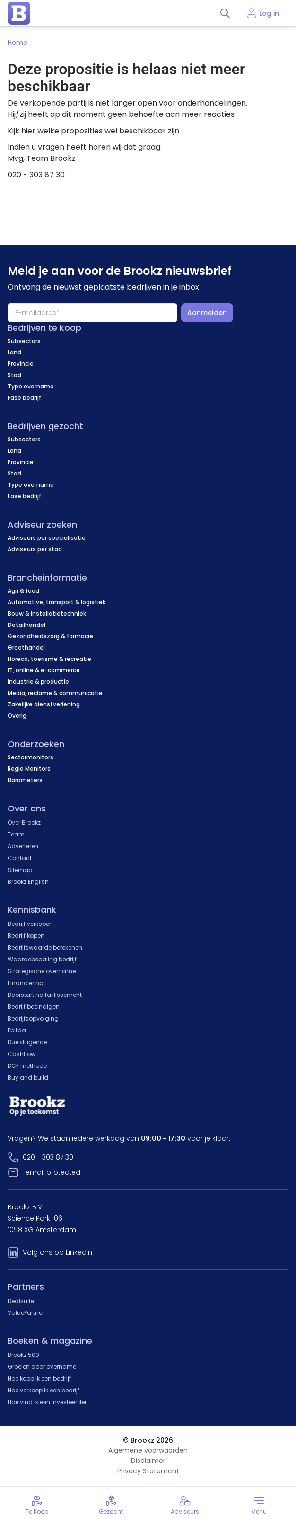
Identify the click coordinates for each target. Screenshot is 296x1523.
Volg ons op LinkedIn (57, 1252)
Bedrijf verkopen (30, 924)
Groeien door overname (42, 1367)
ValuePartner (26, 1313)
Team (16, 834)
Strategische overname (42, 971)
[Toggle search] (225, 13)
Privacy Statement (148, 1471)
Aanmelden (207, 312)
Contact (20, 858)
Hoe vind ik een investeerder (47, 1402)
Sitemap (20, 870)
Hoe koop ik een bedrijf (39, 1378)
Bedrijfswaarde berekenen (45, 947)
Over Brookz (24, 823)
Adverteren (23, 846)
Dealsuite (21, 1301)
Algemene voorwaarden (148, 1450)
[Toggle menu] (259, 1505)
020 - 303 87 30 (48, 1157)
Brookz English (28, 882)
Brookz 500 (23, 1355)
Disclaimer (148, 1460)
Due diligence (27, 1042)
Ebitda (17, 1030)
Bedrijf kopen (26, 936)
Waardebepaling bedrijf (42, 959)
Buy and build (28, 1078)
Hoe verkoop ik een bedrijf (43, 1390)
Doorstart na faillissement (45, 995)
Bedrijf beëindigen (34, 1007)
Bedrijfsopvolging (33, 1018)
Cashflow (21, 1054)
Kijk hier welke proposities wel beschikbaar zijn (93, 130)
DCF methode (27, 1066)
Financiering (26, 983)
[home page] (19, 13)
